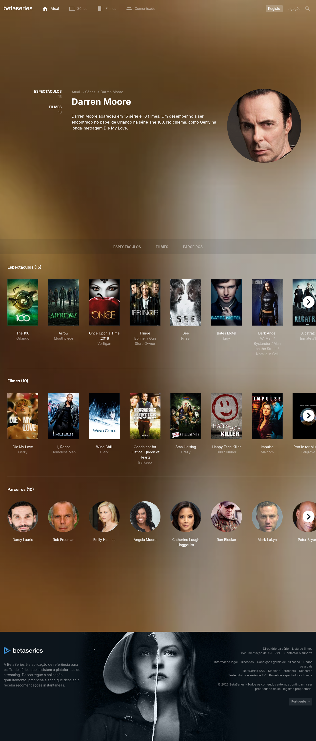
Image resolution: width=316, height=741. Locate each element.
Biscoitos (247, 662)
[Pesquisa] (307, 8)
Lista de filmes (302, 648)
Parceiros (193, 247)
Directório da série (276, 648)
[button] (22, 524)
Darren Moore (111, 92)
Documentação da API (256, 653)
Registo (274, 8)
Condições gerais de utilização (278, 662)
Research (305, 671)
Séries (90, 92)
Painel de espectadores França (290, 675)
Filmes (162, 247)
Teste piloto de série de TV (247, 675)
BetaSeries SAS (254, 671)
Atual (76, 92)
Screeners (289, 671)
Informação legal (226, 662)
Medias (273, 671)
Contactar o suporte (298, 653)
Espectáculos (127, 247)
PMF (278, 653)
